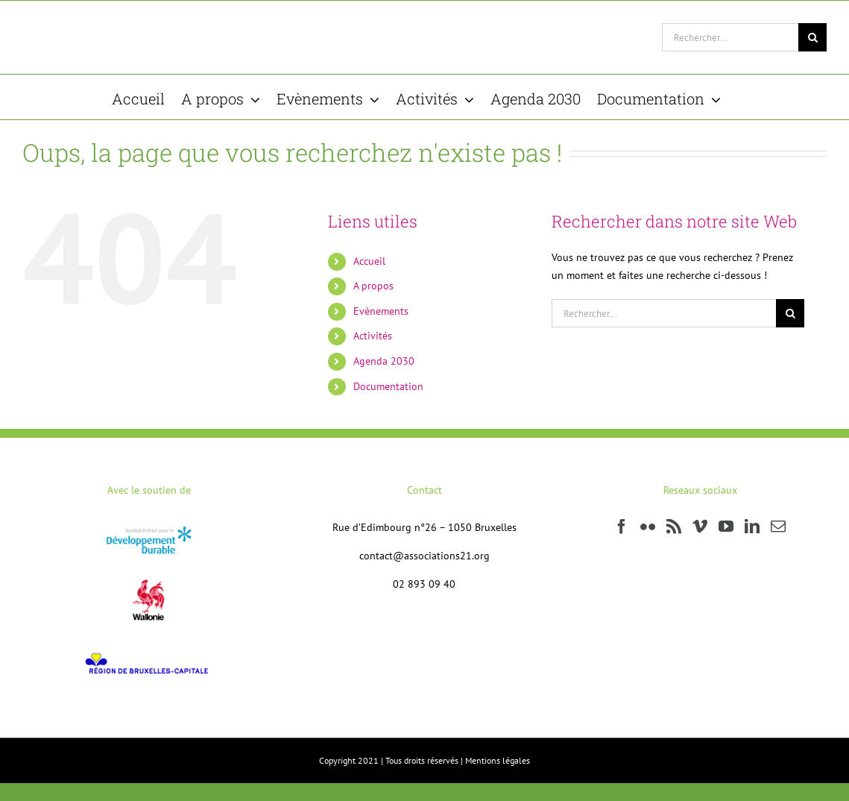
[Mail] (778, 526)
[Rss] (673, 526)
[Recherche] (812, 37)
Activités (372, 335)
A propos (373, 285)
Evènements (380, 311)
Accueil (369, 261)
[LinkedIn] (752, 526)
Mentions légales (497, 760)
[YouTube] (726, 526)
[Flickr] (647, 526)
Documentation (388, 386)
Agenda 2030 (383, 361)
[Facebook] (621, 526)
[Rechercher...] (730, 37)
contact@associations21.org (424, 555)
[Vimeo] (699, 526)
